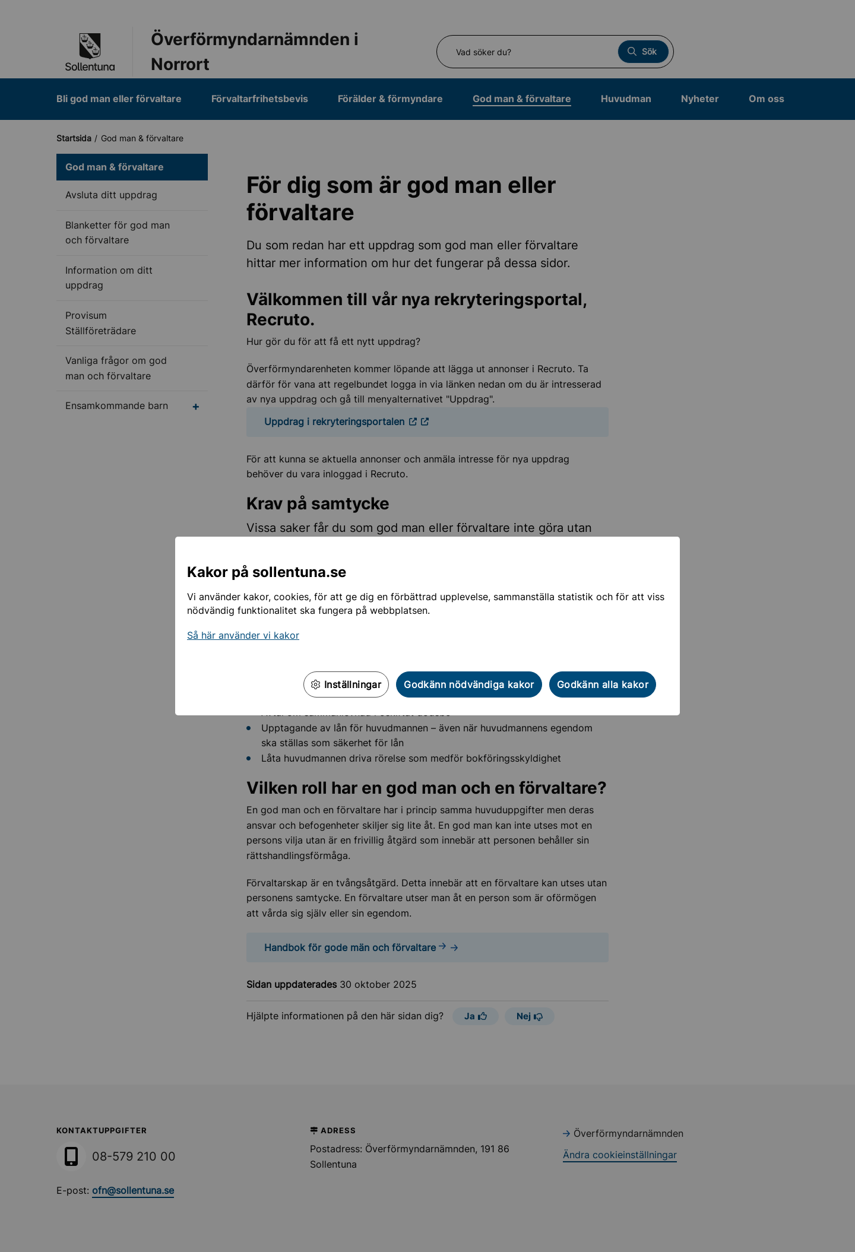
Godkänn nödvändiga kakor (469, 684)
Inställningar (346, 684)
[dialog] (427, 626)
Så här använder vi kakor (243, 635)
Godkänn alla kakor (602, 684)
